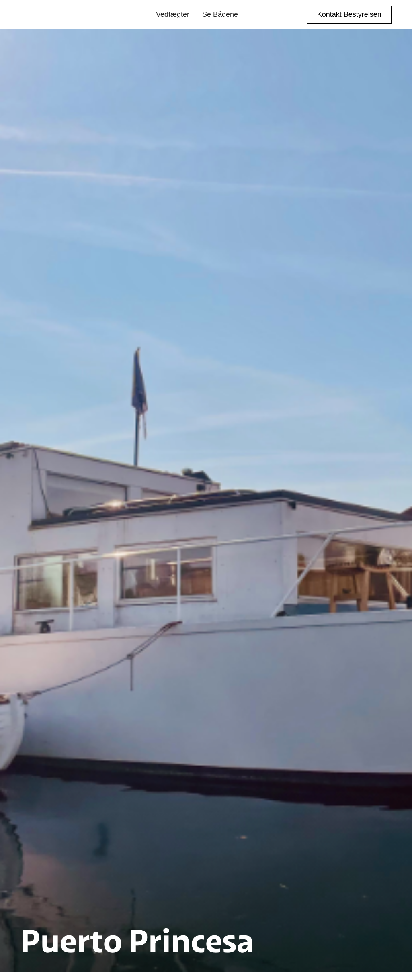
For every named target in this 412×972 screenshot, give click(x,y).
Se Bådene (220, 14)
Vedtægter (172, 14)
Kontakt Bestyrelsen (349, 14)
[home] (56, 14)
